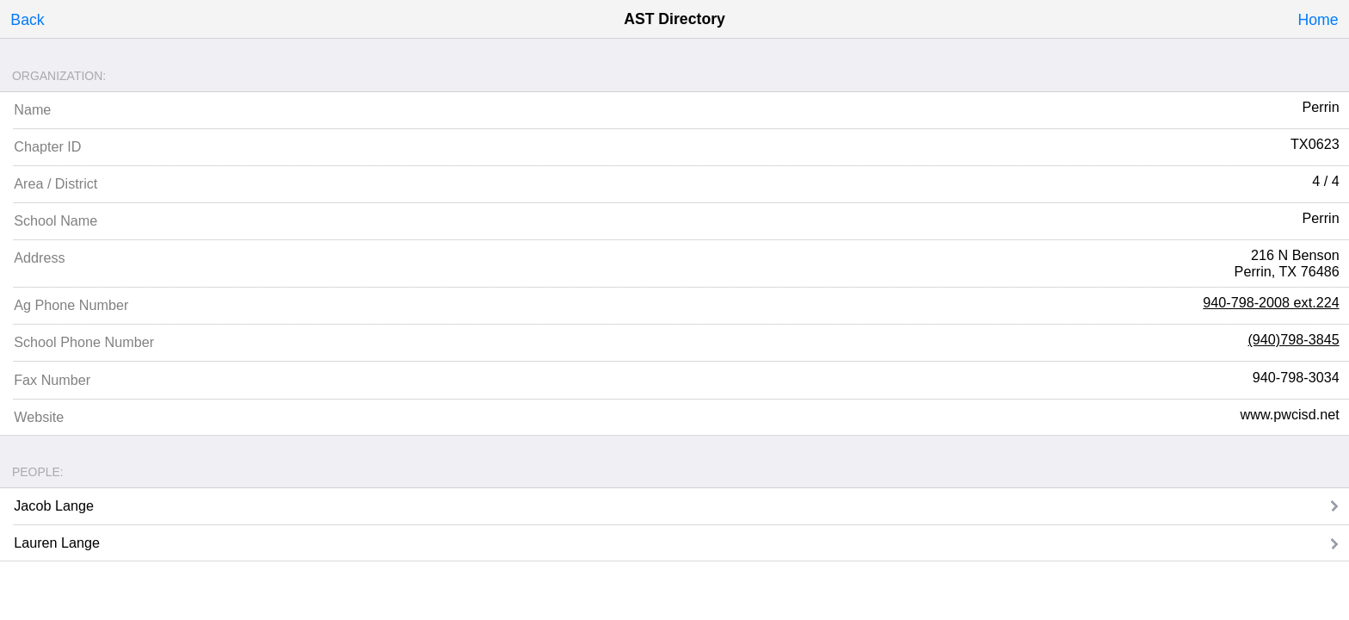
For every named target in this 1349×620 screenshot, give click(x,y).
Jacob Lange (54, 505)
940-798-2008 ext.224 (1271, 302)
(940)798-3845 (1293, 339)
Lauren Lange (57, 542)
